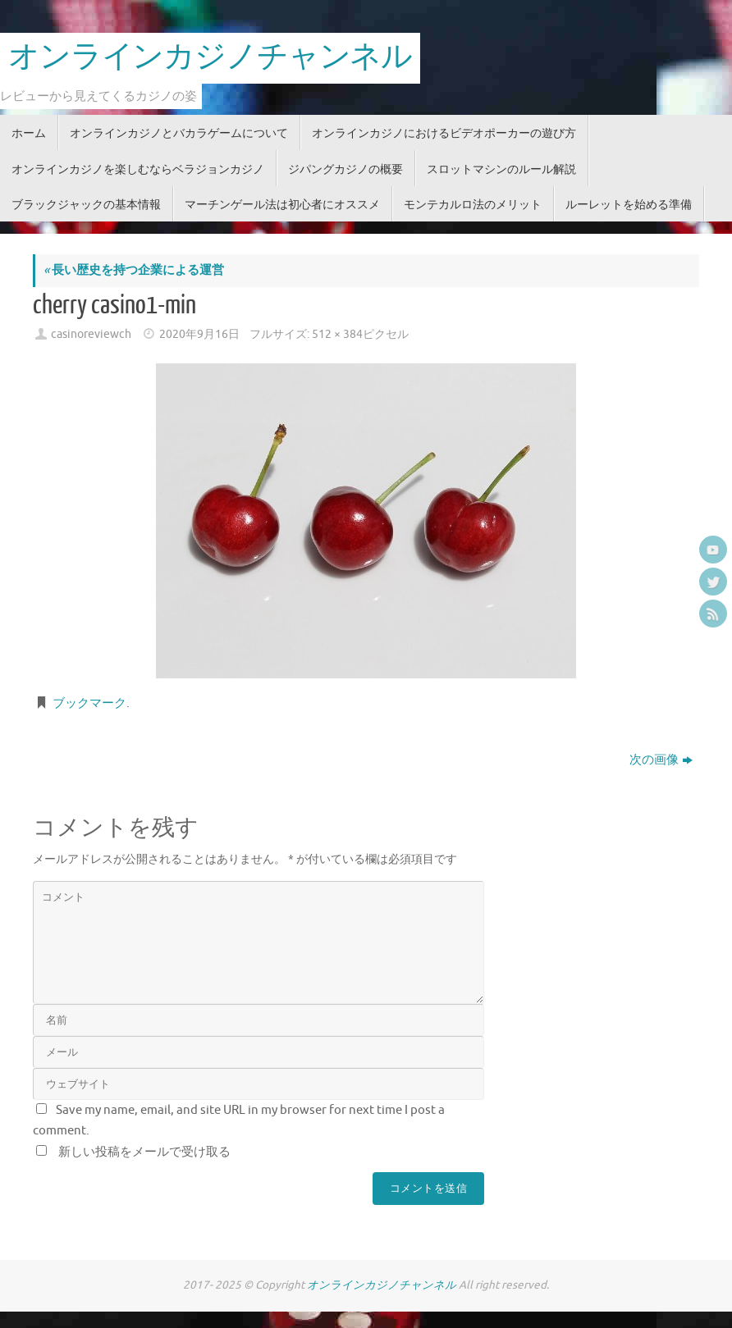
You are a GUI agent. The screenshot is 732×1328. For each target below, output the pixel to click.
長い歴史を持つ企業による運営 (133, 270)
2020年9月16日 (199, 334)
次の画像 (661, 760)
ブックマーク (89, 703)
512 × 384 (337, 334)
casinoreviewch (91, 334)
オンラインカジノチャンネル (210, 57)
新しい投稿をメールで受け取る (144, 1152)
